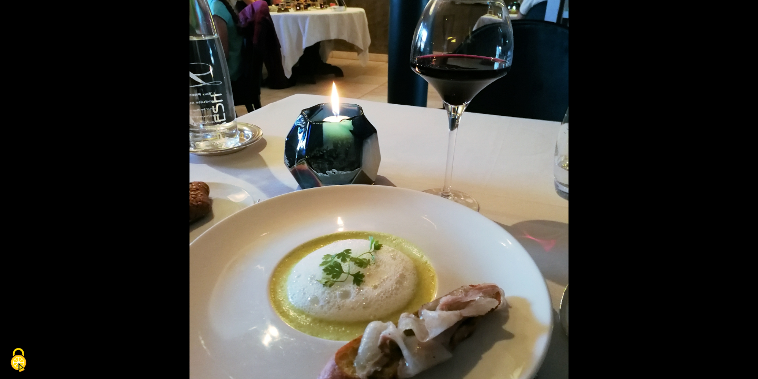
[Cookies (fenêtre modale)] (18, 361)
